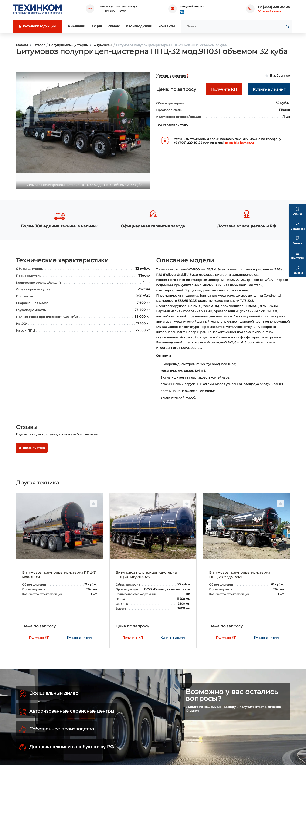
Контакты (167, 26)
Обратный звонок (270, 11)
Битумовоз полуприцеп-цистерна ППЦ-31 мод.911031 (59, 574)
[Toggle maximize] (144, 77)
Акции (97, 26)
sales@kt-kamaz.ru (192, 6)
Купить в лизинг (80, 637)
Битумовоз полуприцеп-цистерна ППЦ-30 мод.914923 (146, 574)
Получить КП (39, 637)
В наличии (76, 26)
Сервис (114, 26)
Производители (139, 26)
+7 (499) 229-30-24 (274, 7)
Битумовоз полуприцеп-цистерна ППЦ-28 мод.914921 (239, 574)
